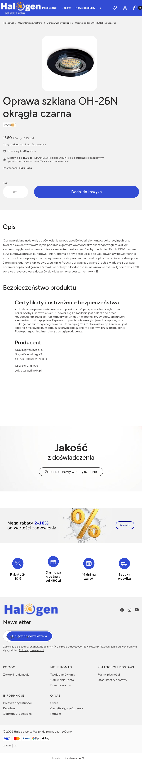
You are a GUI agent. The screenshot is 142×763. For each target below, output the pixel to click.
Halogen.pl (8, 22)
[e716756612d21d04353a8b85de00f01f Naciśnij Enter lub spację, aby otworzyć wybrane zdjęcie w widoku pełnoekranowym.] (69, 63)
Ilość (5, 183)
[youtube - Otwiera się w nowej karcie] (137, 609)
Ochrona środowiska (17, 713)
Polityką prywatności (31, 650)
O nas (54, 703)
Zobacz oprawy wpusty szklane (71, 471)
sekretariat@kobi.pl (28, 370)
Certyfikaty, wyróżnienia (66, 708)
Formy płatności (109, 674)
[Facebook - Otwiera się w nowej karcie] (122, 609)
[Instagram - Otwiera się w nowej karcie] (129, 609)
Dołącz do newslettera (29, 636)
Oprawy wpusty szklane (59, 22)
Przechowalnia (60, 685)
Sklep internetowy (66, 758)
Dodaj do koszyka (86, 192)
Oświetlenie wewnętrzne (30, 22)
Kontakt (55, 713)
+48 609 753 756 (26, 366)
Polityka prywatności (17, 703)
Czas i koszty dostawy (112, 680)
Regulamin (46, 646)
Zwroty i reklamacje (16, 674)
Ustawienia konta (62, 680)
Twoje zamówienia (62, 674)
